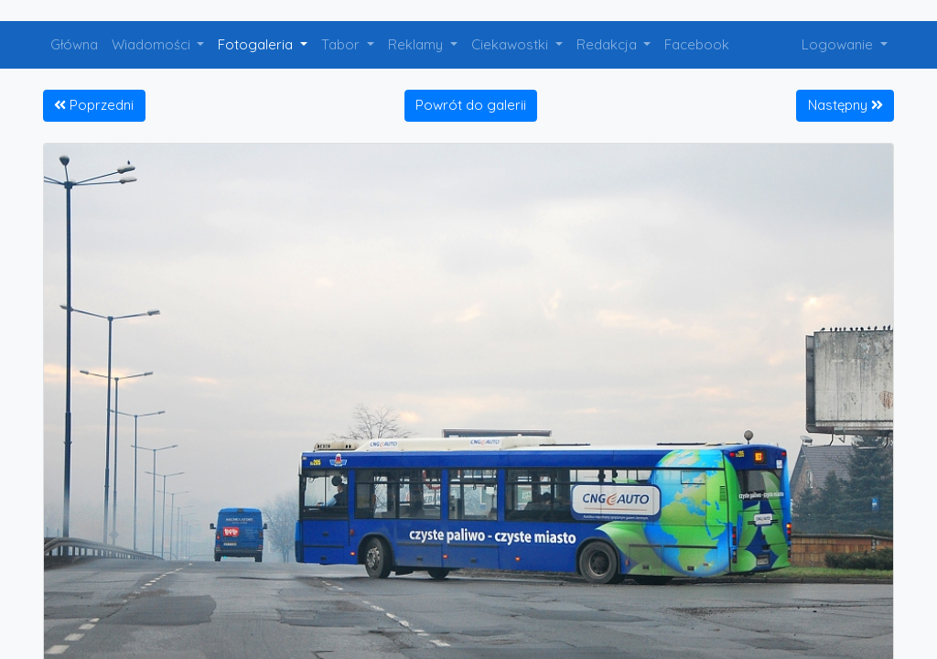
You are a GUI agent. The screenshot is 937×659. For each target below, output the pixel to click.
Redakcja (608, 44)
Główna (74, 44)
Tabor (342, 44)
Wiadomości (153, 44)
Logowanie (839, 44)
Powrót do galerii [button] (470, 104)
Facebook (696, 44)
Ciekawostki (511, 44)
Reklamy (417, 44)
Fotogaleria (257, 44)
